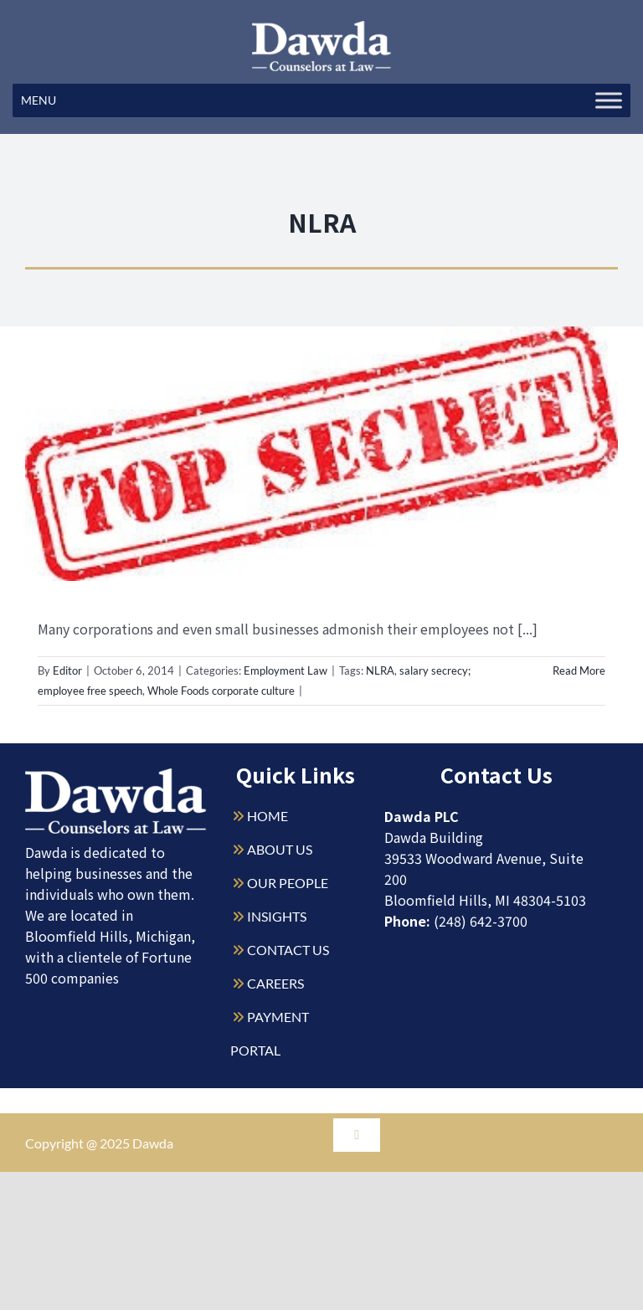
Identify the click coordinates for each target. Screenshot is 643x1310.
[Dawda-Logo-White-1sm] (116, 775)
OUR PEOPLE (287, 883)
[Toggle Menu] (608, 100)
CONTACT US (288, 950)
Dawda (152, 1143)
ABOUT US (279, 849)
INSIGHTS (276, 916)
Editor (67, 670)
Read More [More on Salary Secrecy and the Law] (579, 670)
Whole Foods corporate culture (221, 690)
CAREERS (275, 983)
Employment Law (285, 670)
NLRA (380, 670)
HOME (267, 816)
